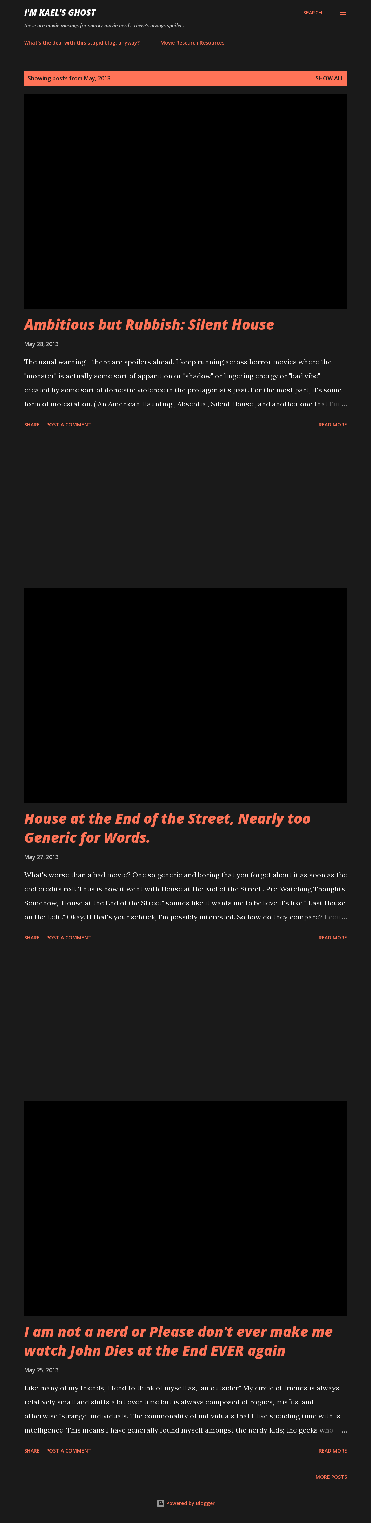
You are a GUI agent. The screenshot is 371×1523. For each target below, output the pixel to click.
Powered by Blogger (186, 1503)
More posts (331, 1477)
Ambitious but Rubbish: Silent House (149, 324)
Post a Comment (69, 424)
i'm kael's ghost (59, 12)
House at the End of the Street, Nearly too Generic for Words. (167, 828)
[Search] (312, 12)
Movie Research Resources (192, 42)
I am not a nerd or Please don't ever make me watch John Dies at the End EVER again (178, 1341)
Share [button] (32, 424)
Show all (330, 78)
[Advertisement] (185, 509)
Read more (333, 424)
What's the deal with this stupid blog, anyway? (82, 42)
